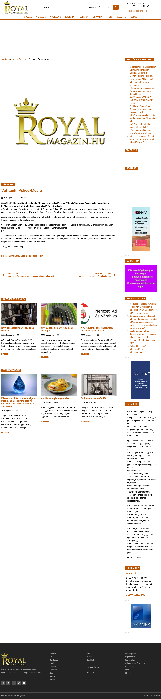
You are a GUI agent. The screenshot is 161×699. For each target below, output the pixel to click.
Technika (83, 17)
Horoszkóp (131, 573)
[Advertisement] (80, 38)
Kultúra (69, 17)
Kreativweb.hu (155, 696)
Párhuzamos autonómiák (93, 398)
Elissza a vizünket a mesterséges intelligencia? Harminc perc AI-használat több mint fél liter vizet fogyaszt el (18, 402)
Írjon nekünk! (130, 673)
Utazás (89, 657)
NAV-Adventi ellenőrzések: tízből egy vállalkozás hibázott (97, 329)
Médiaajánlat (130, 653)
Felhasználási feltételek (135, 663)
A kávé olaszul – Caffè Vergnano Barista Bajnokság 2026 (142, 340)
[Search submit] (116, 7)
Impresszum (130, 657)
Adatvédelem (130, 666)
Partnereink (130, 660)
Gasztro (121, 17)
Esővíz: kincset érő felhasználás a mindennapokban (138, 349)
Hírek (14, 59)
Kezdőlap (5, 59)
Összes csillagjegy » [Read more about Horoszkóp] (136, 595)
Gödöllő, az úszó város (140, 106)
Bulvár (134, 17)
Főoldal (27, 17)
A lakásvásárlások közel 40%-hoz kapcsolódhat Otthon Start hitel (143, 118)
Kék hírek (90, 660)
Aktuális (41, 17)
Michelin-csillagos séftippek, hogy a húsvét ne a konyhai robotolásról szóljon (142, 139)
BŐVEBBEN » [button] (5, 354)
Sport (109, 17)
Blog (127, 670)
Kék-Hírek (23, 59)
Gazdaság (55, 17)
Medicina (97, 17)
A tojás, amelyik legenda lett (55, 398)
